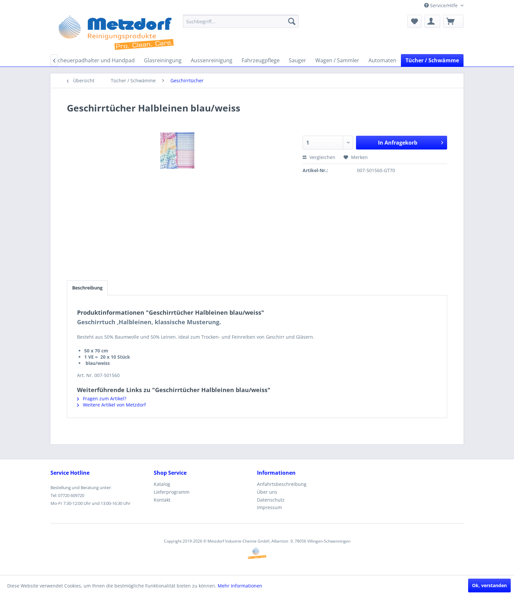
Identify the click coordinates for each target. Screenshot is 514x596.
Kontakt (162, 500)
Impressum (269, 507)
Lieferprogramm (171, 492)
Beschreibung (87, 288)
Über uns (267, 492)
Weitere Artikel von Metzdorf (111, 405)
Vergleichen (319, 157)
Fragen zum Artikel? (101, 398)
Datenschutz (271, 500)
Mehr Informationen (240, 586)
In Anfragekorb (410, 141)
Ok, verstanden (489, 585)
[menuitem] (241, 21)
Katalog (162, 484)
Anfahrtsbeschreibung (281, 484)
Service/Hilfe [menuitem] (441, 5)
